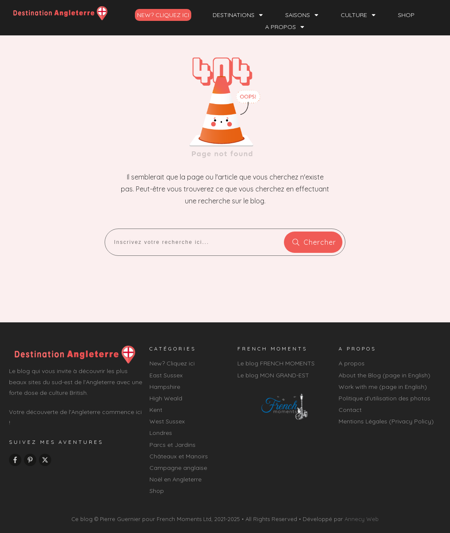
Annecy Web (362, 519)
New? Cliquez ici (172, 363)
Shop (156, 491)
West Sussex (167, 421)
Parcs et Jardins (172, 445)
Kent (155, 410)
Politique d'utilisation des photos (384, 398)
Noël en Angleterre (175, 479)
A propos (352, 363)
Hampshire (164, 387)
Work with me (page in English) (383, 387)
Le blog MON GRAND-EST (273, 375)
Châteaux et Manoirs (178, 456)
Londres (160, 433)
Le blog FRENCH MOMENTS (276, 363)
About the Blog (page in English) (384, 375)
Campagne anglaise (178, 468)
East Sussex (166, 375)
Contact (350, 410)
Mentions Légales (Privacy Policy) (386, 421)
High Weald (165, 398)
